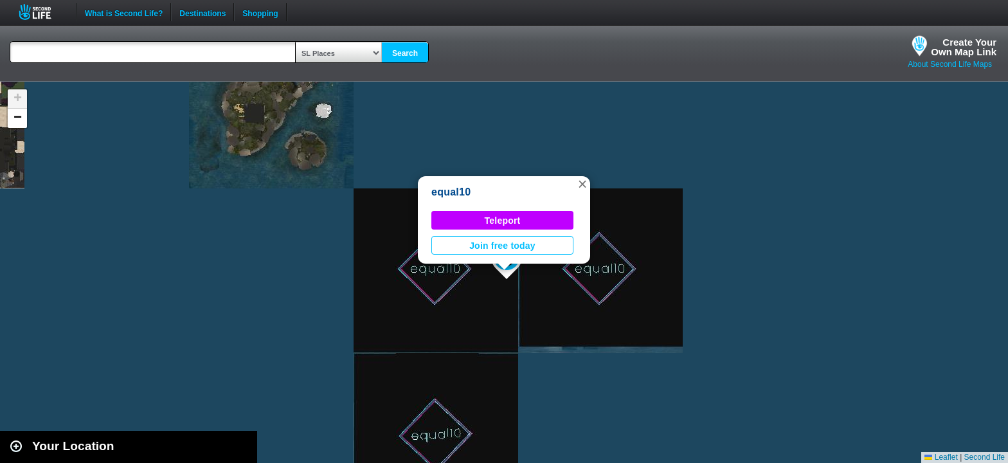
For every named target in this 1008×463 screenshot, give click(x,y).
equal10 (451, 191)
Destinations (202, 12)
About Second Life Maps (950, 64)
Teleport (503, 220)
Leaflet (940, 457)
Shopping (260, 12)
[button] (582, 184)
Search (405, 53)
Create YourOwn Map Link (963, 47)
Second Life (42, 12)
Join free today (502, 246)
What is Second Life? (124, 12)
